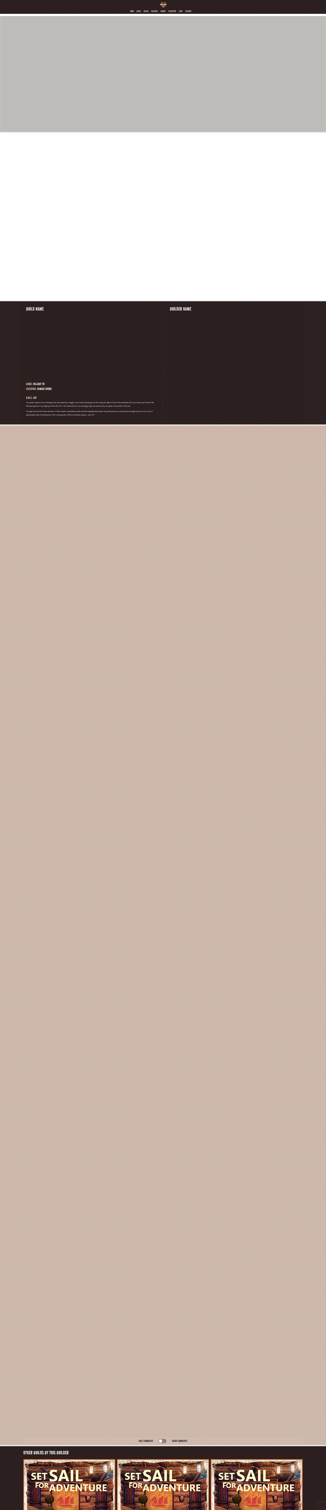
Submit (163, 11)
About (139, 11)
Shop (181, 11)
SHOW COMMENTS (179, 1381)
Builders (154, 11)
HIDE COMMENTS (146, 1381)
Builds (146, 11)
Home (132, 11)
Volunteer (172, 11)
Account (188, 11)
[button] (26, 1475)
